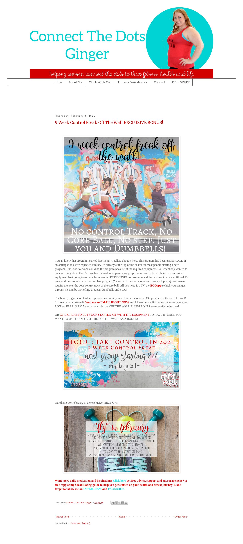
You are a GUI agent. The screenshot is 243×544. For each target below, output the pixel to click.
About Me (75, 82)
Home (57, 82)
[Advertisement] (78, 99)
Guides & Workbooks (132, 82)
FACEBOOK (116, 489)
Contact (159, 82)
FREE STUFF (181, 82)
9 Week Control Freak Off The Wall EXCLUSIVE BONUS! (109, 122)
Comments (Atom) (80, 523)
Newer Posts (62, 516)
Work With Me (99, 82)
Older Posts (181, 516)
